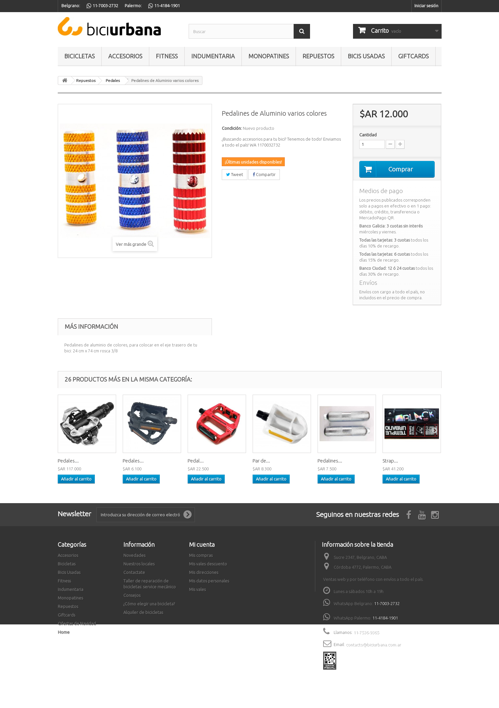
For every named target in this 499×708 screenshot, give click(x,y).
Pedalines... (330, 461)
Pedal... (196, 461)
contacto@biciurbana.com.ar (373, 644)
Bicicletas (79, 56)
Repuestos (318, 56)
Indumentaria (213, 56)
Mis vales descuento (208, 564)
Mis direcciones (203, 572)
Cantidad (368, 134)
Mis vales (197, 589)
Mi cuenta (202, 544)
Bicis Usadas (366, 56)
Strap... (390, 461)
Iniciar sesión (426, 5)
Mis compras (201, 555)
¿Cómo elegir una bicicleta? (149, 604)
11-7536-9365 (366, 632)
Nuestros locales (139, 564)
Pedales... (68, 461)
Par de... (261, 461)
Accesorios (125, 56)
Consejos (131, 595)
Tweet (234, 174)
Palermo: (133, 5)
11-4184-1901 (385, 618)
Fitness (167, 56)
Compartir (264, 174)
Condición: (232, 128)
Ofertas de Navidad (77, 623)
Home (64, 632)
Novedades (134, 555)
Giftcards (413, 56)
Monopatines (268, 56)
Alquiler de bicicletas (143, 612)
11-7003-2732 (387, 603)
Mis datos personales (209, 581)
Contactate (134, 572)
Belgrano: (70, 5)
